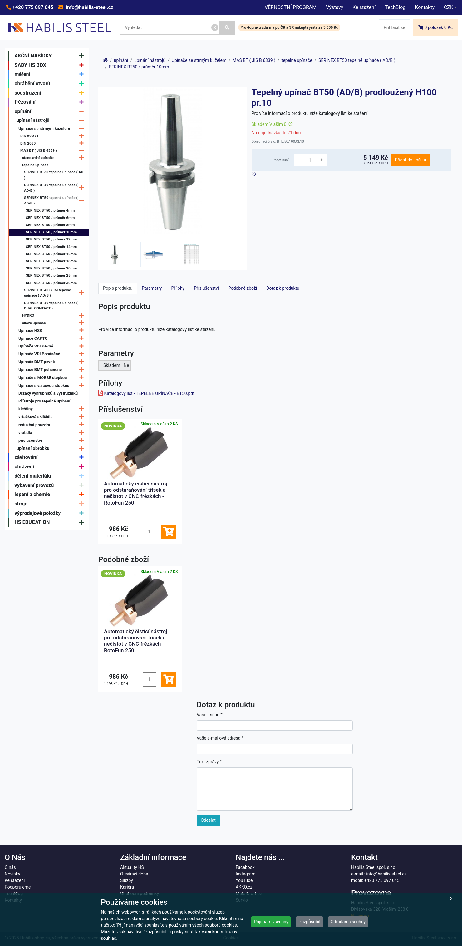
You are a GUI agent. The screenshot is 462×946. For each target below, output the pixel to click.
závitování (51, 457)
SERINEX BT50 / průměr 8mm (50, 225)
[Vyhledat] (227, 28)
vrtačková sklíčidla (52, 417)
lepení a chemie (51, 494)
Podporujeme (18, 886)
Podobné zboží (242, 288)
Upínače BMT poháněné (52, 370)
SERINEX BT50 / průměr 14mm (51, 246)
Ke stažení (364, 7)
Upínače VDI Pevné (52, 346)
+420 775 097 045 (32, 7)
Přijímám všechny (271, 921)
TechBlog (395, 7)
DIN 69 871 (53, 136)
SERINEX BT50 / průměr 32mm (51, 283)
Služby (126, 880)
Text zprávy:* (209, 761)
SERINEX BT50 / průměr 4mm (50, 210)
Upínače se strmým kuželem (52, 128)
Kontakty (425, 7)
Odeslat (208, 820)
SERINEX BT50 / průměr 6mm (50, 217)
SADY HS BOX (51, 65)
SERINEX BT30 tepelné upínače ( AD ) (53, 175)
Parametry (152, 288)
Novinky (12, 873)
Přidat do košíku (410, 159)
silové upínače (54, 323)
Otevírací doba (134, 873)
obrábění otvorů (51, 83)
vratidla (52, 432)
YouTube (244, 880)
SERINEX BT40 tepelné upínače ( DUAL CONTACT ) (51, 306)
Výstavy (334, 7)
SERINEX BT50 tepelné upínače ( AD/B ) (55, 200)
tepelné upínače (54, 165)
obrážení (51, 466)
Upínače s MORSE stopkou (52, 378)
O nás (10, 867)
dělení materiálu (51, 476)
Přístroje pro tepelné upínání (44, 401)
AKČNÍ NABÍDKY (51, 56)
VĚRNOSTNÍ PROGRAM (291, 7)
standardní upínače (54, 157)
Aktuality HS (132, 867)
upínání (51, 111)
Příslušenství (206, 288)
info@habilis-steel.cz (89, 7)
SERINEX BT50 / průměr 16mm (51, 254)
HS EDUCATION (51, 522)
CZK (448, 7)
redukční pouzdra (52, 425)
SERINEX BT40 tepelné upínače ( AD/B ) (55, 188)
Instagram (245, 873)
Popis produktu (117, 288)
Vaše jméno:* (210, 714)
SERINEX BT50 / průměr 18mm (51, 261)
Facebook (245, 867)
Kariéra (127, 886)
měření (51, 74)
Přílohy (177, 288)
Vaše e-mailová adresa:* (220, 738)
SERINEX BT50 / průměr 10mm (51, 232)
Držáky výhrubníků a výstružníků (48, 393)
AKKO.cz (244, 886)
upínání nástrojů (52, 120)
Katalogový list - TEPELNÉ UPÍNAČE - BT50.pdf (149, 393)
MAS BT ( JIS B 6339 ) (53, 150)
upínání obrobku (52, 448)
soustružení (51, 93)
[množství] (310, 160)
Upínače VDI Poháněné (52, 354)
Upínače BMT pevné (52, 362)
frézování (51, 102)
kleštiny (52, 409)
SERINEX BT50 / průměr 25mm (51, 275)
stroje (51, 504)
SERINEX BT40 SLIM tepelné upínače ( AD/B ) (55, 293)
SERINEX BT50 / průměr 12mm (51, 239)
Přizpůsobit (309, 921)
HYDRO (54, 315)
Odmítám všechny (348, 921)
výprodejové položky (51, 513)
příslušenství (52, 440)
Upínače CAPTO (52, 338)
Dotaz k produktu (282, 288)
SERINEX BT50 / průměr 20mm (51, 268)
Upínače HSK (52, 330)
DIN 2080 (53, 143)
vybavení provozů (51, 485)
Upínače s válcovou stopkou (52, 385)
